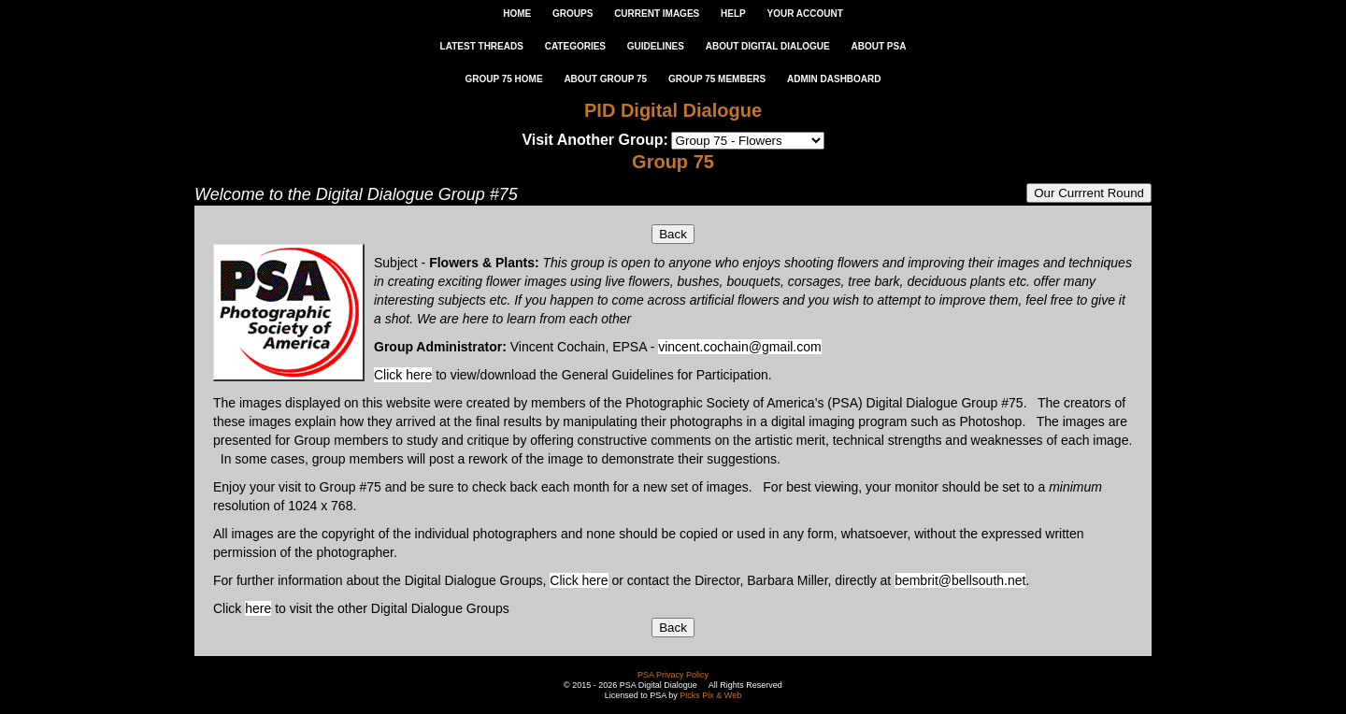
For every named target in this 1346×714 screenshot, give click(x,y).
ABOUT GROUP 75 (605, 79)
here (258, 608)
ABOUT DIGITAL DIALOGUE (768, 46)
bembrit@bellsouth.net (960, 580)
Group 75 (673, 161)
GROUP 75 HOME (503, 79)
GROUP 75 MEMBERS (717, 79)
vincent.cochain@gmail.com (740, 346)
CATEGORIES (575, 46)
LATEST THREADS (481, 46)
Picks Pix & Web (710, 695)
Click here (403, 374)
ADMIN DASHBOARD (834, 79)
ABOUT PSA (878, 46)
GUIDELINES (655, 46)
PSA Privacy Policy (673, 674)
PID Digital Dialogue (673, 110)
